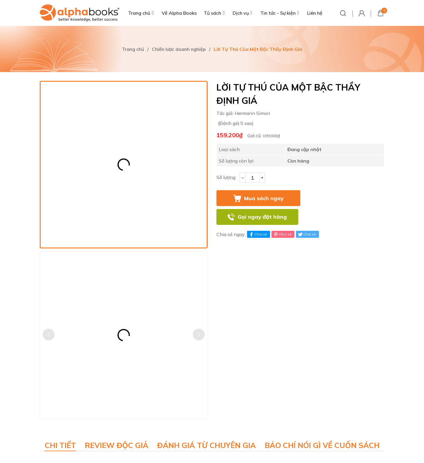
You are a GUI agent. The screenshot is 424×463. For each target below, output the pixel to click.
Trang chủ (139, 13)
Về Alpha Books (179, 13)
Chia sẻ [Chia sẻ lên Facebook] (258, 234)
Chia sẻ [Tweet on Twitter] (306, 234)
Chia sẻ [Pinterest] (282, 234)
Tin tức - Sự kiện (278, 13)
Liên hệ (314, 13)
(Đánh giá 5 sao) (236, 123)
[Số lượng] (252, 178)
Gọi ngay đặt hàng (262, 216)
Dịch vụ (241, 13)
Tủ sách (212, 13)
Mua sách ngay (264, 198)
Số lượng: (226, 177)
